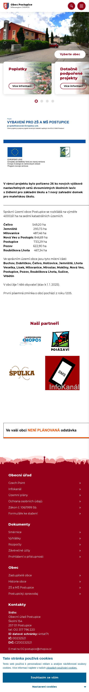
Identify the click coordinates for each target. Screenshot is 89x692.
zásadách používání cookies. (61, 667)
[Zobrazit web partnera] (30, 341)
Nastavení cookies (44, 686)
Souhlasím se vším (44, 677)
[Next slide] (85, 81)
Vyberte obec (70, 54)
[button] (81, 6)
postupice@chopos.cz (38, 649)
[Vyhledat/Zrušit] (71, 6)
